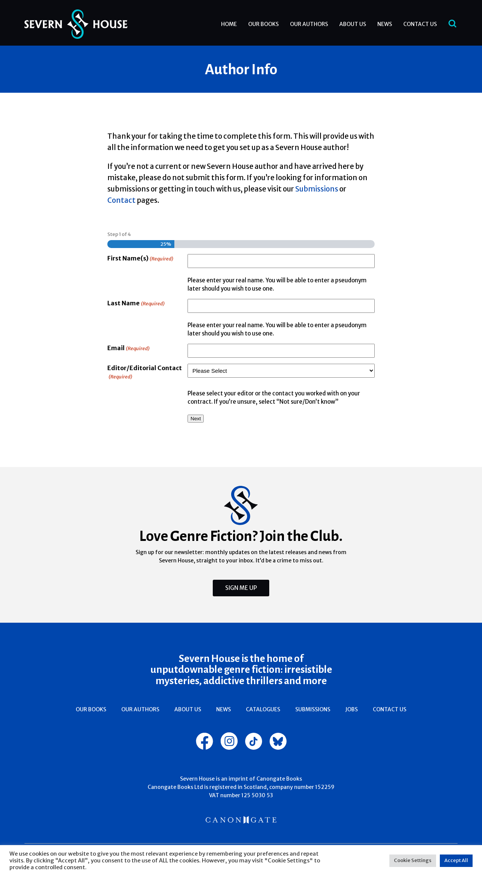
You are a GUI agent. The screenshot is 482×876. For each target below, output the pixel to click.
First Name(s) (140, 258)
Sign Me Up (241, 587)
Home (229, 24)
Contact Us (420, 24)
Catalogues (263, 709)
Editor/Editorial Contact (144, 372)
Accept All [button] (456, 860)
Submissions (312, 709)
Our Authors (309, 24)
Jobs (351, 709)
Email (128, 348)
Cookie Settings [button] (413, 860)
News (384, 24)
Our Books (263, 24)
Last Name (136, 303)
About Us (352, 24)
